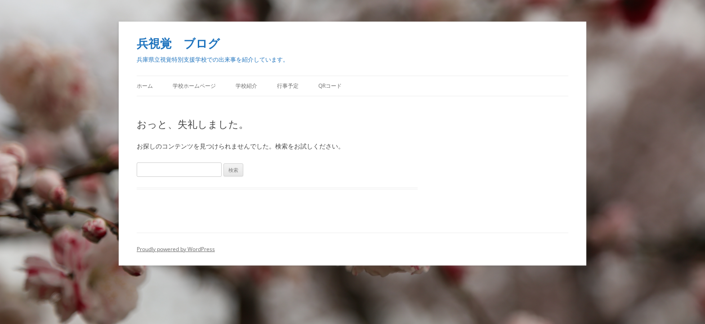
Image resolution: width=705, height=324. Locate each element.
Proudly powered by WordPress (176, 249)
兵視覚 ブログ (178, 43)
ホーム (145, 86)
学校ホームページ (194, 86)
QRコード (330, 86)
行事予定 (288, 86)
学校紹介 (246, 86)
